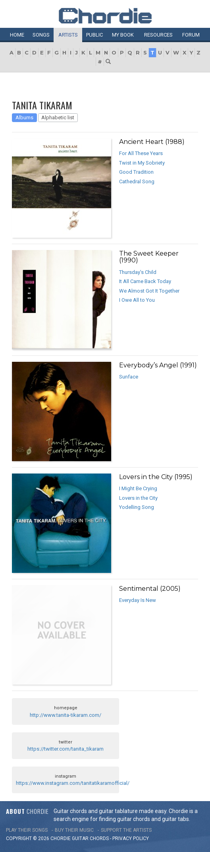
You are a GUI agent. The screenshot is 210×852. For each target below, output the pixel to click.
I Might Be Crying (138, 488)
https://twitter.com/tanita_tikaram (65, 749)
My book (123, 35)
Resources (158, 35)
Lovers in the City (138, 498)
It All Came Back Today (145, 281)
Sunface (128, 377)
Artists (68, 35)
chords (99, 838)
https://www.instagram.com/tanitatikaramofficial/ (72, 783)
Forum (191, 35)
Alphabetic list (57, 117)
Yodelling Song (136, 507)
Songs (41, 35)
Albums (24, 117)
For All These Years (141, 153)
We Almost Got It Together (149, 291)
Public (94, 35)
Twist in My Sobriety (142, 163)
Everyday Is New (137, 600)
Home (17, 35)
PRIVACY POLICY (130, 838)
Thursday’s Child (137, 272)
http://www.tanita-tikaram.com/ (65, 715)
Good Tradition (136, 172)
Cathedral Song (136, 181)
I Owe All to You (137, 300)
